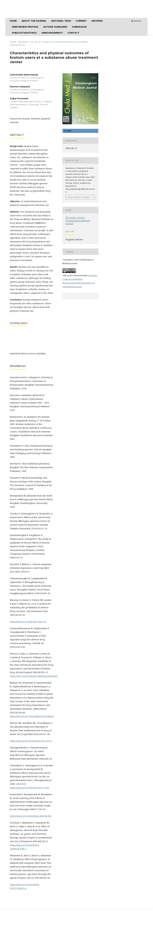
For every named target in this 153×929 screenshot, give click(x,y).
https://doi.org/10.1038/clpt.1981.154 (28, 621)
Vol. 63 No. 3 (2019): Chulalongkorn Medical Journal (59, 42)
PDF (69, 131)
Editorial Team (61, 21)
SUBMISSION (79, 26)
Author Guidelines (55, 26)
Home (13, 21)
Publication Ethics (24, 32)
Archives (23, 42)
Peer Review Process (25, 26)
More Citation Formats (78, 197)
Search (136, 20)
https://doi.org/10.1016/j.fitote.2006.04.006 (30, 816)
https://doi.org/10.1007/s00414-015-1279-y (31, 740)
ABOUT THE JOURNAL (34, 21)
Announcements (52, 32)
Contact (73, 32)
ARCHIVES (97, 21)
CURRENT (81, 21)
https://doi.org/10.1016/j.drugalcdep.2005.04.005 (34, 676)
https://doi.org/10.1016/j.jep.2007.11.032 (29, 787)
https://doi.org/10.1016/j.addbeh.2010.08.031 (32, 716)
